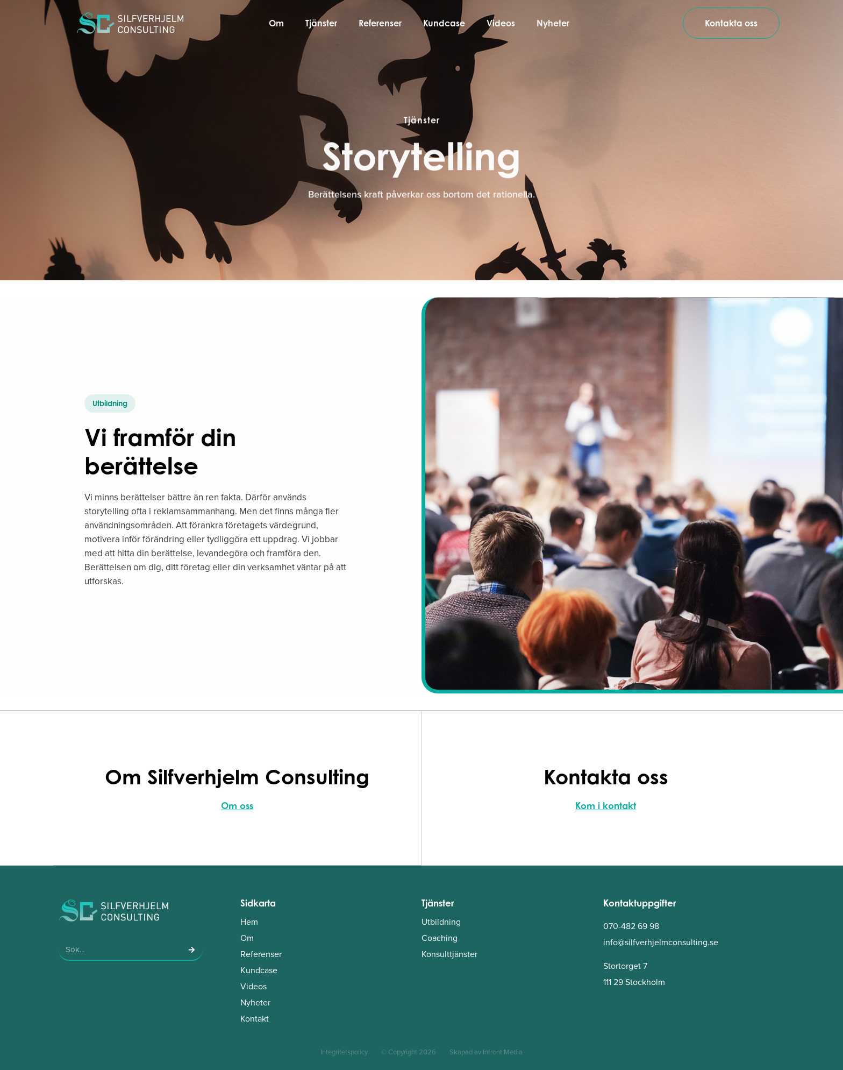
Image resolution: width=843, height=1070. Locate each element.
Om (276, 23)
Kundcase (444, 23)
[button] (109, 403)
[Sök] (192, 949)
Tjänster (321, 23)
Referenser (380, 23)
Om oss (237, 805)
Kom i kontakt (605, 805)
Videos (501, 23)
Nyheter (553, 23)
